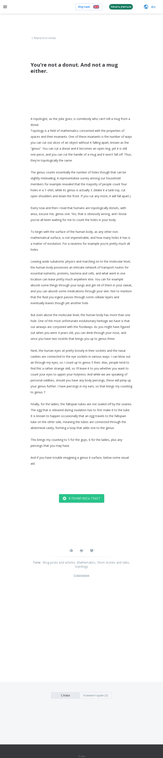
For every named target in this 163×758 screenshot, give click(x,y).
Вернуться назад (43, 38)
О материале (81, 575)
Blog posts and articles (59, 562)
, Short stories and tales (112, 562)
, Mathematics (85, 562)
